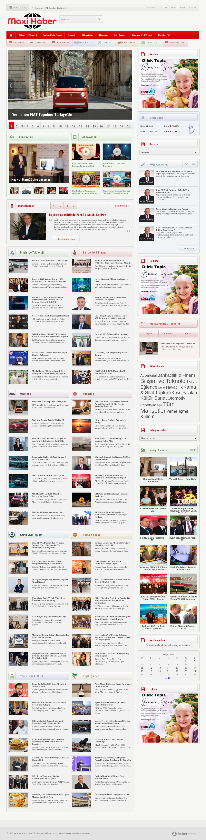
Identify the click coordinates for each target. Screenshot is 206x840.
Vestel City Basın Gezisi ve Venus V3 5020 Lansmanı (183, 587)
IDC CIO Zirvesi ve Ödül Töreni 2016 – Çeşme (153, 587)
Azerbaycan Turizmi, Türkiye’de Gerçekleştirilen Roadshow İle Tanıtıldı (113, 758)
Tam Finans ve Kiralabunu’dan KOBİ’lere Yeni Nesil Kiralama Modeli (113, 261)
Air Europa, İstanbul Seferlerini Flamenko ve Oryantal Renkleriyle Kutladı (111, 514)
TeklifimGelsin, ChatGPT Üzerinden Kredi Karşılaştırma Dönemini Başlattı (50, 335)
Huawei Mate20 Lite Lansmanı (153, 469)
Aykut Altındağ (146, 182)
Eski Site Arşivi (177, 42)
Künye (182, 7)
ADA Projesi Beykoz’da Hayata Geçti (49, 616)
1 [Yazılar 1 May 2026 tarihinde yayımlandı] (177, 661)
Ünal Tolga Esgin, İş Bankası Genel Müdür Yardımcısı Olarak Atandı (111, 317)
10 (60, 126)
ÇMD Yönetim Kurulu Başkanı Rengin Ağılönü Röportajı (83, 165)
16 (101, 126)
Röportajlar (87, 35)
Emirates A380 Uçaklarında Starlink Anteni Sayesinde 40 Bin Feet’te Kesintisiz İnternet (111, 403)
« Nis (167, 677)
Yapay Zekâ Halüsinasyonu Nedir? (172, 209)
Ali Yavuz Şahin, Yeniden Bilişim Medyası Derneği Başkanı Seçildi (47, 562)
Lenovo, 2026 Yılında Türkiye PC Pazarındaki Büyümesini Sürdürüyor (49, 280)
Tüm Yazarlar (188, 248)
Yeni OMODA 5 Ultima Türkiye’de (48, 475)
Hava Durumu (128, 42)
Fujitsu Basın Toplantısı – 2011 (153, 528)
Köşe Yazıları (120, 35)
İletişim (192, 7)
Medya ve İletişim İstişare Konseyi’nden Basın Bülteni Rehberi (50, 636)
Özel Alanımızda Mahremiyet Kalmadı (174, 171)
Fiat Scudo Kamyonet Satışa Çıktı (47, 512)
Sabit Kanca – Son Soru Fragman (114, 164)
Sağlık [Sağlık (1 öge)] (159, 405)
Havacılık (103, 35)
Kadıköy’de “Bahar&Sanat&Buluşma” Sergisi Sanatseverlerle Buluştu (113, 617)
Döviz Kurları (85, 42)
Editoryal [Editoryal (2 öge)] (193, 382)
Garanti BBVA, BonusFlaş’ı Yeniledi (111, 334)
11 (66, 126)
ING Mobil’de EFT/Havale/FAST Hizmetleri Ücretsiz (110, 372)
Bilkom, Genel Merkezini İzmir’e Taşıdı (50, 260)
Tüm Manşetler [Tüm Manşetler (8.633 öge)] (157, 407)
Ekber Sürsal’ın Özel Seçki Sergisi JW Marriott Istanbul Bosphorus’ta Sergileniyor (112, 600)
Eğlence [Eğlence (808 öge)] (148, 387)
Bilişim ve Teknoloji (28, 35)
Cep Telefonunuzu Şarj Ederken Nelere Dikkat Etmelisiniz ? (174, 228)
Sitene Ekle (151, 7)
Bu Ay (188, 333)
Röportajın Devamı (66, 239)
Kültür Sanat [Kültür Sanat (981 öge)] (153, 398)
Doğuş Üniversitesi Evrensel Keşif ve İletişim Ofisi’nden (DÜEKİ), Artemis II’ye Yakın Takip (49, 655)
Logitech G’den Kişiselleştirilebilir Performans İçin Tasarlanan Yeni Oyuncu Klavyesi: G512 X (48, 299)
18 (114, 126)
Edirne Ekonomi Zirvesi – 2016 (183, 616)
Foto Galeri (18, 42)
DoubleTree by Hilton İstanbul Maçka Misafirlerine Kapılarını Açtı (112, 722)
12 (73, 126)
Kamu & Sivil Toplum (142, 35)
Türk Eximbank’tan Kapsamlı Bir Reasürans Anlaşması (110, 298)
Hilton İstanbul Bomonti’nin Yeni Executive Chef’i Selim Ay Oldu (47, 722)
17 (108, 126)
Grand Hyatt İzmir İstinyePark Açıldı (112, 794)
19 (121, 126)
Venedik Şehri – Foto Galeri (183, 468)
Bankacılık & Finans (52, 35)
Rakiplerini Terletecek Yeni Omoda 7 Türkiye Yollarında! (49, 458)
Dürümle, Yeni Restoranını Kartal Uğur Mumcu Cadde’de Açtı (50, 795)
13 (80, 126)
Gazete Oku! (152, 42)
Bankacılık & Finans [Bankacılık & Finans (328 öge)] (176, 375)
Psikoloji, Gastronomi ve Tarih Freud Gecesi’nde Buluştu (49, 703)
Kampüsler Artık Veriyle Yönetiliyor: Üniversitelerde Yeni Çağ (49, 599)
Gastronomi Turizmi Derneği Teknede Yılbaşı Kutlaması (116, 192)
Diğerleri (164, 35)
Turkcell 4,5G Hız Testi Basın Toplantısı (153, 616)
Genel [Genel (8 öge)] (161, 387)
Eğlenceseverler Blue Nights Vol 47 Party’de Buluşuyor (111, 703)
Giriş (173, 7)
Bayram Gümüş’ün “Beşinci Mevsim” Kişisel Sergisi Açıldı (112, 544)
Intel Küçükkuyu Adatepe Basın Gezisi (183, 557)
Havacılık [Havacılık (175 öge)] (174, 387)
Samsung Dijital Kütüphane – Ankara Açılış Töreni (153, 557)
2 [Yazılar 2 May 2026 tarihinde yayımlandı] (186, 661)
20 (128, 126)
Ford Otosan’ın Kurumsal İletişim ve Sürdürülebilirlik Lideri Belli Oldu (49, 439)
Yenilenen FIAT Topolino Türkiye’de (50, 8)
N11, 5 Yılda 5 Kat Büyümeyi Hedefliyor (50, 316)
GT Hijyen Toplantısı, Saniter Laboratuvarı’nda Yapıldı (45, 777)
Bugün (149, 333)
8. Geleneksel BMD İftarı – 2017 (153, 498)
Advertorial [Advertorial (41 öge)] (148, 375)
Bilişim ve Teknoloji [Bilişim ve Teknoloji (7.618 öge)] (164, 381)
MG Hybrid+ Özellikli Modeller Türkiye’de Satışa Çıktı (46, 495)
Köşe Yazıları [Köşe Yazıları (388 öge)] (184, 392)
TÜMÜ (193, 450)
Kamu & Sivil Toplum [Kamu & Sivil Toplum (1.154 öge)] (168, 389)
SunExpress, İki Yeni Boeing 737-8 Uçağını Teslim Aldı (110, 439)
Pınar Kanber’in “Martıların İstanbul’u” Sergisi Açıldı (108, 562)
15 (94, 126)
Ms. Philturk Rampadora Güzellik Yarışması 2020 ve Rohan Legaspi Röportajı (84, 193)
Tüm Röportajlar (122, 206)
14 (87, 126)
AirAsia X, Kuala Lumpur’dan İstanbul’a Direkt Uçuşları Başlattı (111, 476)
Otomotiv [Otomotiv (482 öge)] (176, 398)
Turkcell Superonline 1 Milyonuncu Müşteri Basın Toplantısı (183, 499)
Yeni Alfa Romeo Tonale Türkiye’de (48, 420)
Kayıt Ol (163, 7)
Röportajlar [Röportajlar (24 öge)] (148, 405)
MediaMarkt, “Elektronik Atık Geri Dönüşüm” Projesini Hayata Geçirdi (48, 372)
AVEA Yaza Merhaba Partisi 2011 (183, 528)
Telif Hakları (63, 42)
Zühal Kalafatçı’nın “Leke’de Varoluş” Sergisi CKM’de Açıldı (113, 580)
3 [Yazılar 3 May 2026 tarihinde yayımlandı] (194, 661)
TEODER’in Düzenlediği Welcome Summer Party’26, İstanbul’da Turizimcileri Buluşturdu (48, 545)
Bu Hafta (168, 333)
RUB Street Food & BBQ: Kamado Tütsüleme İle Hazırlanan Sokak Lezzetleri (48, 741)
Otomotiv (72, 35)
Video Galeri (40, 42)
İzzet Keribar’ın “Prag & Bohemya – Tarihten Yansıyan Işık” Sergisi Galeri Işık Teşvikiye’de (112, 637)
